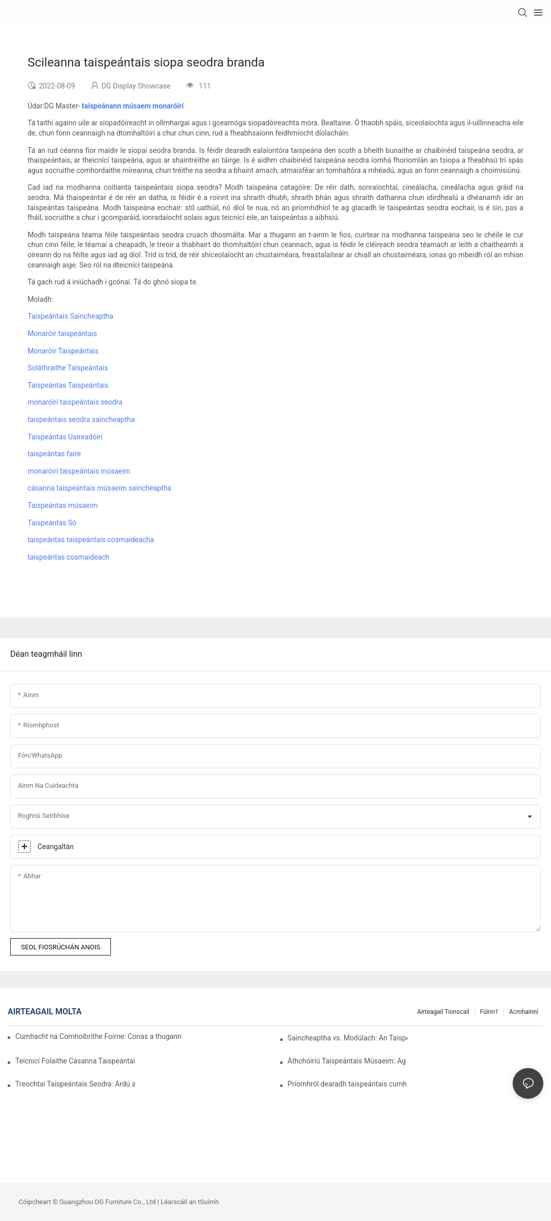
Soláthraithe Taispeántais (68, 368)
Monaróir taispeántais (62, 333)
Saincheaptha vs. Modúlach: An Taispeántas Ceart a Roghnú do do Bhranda (347, 1038)
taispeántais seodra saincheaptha (81, 419)
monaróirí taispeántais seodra (75, 402)
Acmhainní (523, 1011)
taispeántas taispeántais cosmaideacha (91, 540)
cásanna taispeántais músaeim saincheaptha (99, 488)
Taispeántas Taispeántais (68, 385)
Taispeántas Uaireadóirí (65, 437)
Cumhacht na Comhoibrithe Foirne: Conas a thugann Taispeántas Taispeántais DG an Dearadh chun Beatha (98, 1036)
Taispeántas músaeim (63, 505)
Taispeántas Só (52, 523)
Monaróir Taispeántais (63, 351)
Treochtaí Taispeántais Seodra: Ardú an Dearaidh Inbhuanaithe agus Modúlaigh (75, 1084)
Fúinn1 (489, 1011)
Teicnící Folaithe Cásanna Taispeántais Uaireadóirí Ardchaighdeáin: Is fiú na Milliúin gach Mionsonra (75, 1061)
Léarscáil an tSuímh (189, 1202)
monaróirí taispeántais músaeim (79, 471)
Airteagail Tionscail (443, 1011)
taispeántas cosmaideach (68, 557)
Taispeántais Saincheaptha (70, 316)
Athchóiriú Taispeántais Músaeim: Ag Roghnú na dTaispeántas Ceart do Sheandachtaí (347, 1061)
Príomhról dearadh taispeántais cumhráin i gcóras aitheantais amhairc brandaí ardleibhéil (347, 1084)
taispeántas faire (54, 454)
